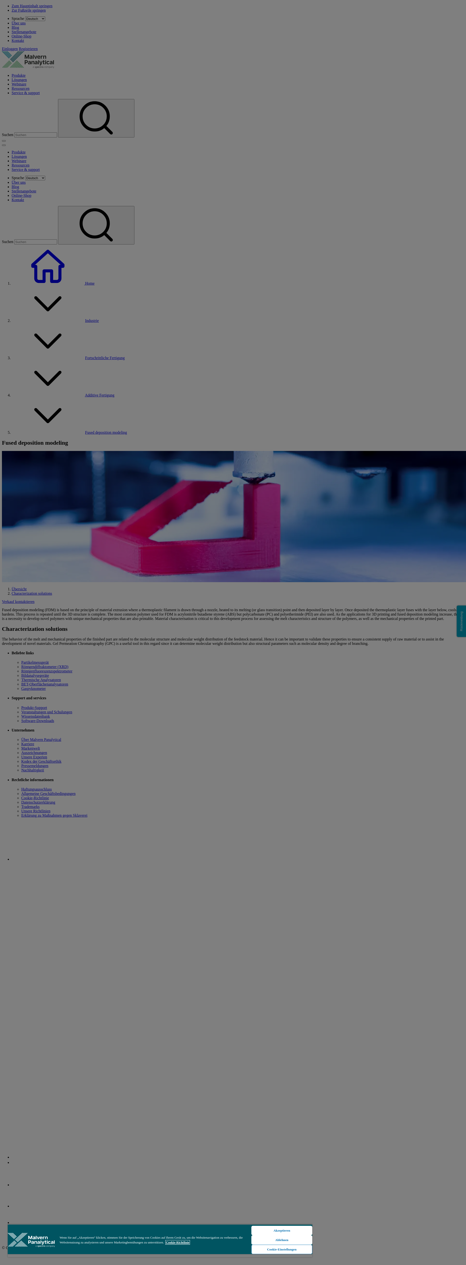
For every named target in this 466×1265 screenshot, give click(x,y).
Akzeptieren (281, 1230)
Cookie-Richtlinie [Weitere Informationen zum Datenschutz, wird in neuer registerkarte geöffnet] (177, 1242)
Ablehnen (282, 1240)
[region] (160, 1240)
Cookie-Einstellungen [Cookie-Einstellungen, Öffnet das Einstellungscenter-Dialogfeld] (282, 1249)
